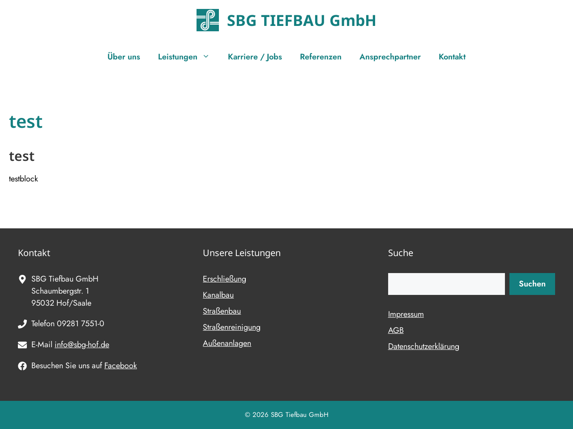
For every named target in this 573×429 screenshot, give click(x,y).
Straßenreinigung (232, 327)
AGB (396, 330)
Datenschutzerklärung (423, 346)
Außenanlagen (227, 343)
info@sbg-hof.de (82, 344)
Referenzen (321, 57)
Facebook (120, 365)
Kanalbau (218, 295)
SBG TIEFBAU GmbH (301, 20)
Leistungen (188, 56)
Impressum (406, 314)
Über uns (123, 57)
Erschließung (224, 279)
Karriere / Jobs (255, 57)
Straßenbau (222, 311)
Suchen (532, 284)
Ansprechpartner (390, 57)
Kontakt (452, 57)
